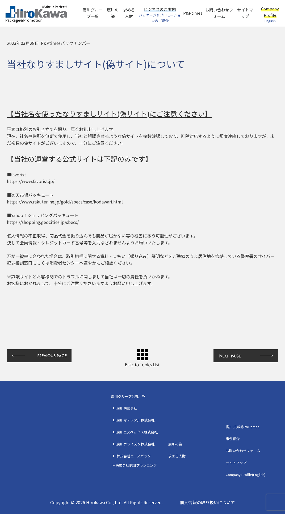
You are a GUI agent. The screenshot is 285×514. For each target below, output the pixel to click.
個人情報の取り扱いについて (207, 502)
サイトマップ (245, 13)
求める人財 (129, 13)
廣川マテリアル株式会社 (135, 420)
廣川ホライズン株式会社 (135, 444)
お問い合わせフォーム (219, 13)
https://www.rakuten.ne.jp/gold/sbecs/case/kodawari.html (65, 201)
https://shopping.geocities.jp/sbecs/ (43, 222)
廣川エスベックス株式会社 (137, 432)
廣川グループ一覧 (93, 13)
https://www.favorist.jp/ (31, 181)
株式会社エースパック (133, 455)
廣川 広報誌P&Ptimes (242, 426)
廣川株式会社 (126, 408)
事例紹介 (233, 438)
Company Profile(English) (245, 474)
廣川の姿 (113, 13)
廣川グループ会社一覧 (128, 396)
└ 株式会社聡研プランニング (134, 465)
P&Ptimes (192, 13)
